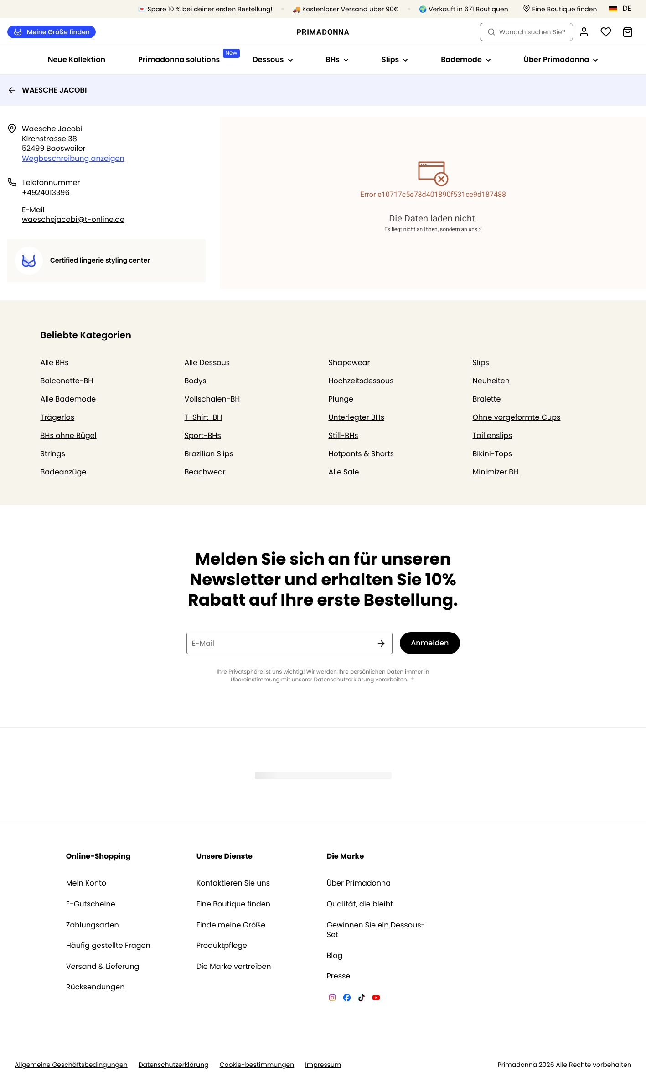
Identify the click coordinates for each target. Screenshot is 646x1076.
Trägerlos (58, 417)
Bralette (487, 399)
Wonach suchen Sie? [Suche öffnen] (526, 31)
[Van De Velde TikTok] (361, 999)
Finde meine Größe (231, 925)
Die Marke (345, 856)
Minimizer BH (496, 472)
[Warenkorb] (628, 32)
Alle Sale (344, 472)
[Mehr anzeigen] (412, 679)
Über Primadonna (359, 883)
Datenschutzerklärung (344, 680)
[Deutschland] (623, 8)
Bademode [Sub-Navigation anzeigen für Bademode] (466, 59)
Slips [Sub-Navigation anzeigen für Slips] (395, 59)
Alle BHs (55, 362)
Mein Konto (86, 883)
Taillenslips (492, 435)
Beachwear (205, 472)
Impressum (323, 1065)
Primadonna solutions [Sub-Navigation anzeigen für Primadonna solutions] (187, 57)
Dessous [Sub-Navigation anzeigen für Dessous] (273, 59)
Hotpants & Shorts (361, 453)
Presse (339, 976)
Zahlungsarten (92, 925)
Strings (53, 453)
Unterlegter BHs (357, 417)
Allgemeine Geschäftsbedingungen (71, 1065)
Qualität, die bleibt (360, 904)
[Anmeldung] (584, 32)
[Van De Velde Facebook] (346, 999)
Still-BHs (343, 435)
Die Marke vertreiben (233, 967)
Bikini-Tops (492, 453)
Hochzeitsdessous (361, 381)
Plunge (341, 399)
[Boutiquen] (560, 9)
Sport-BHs (203, 435)
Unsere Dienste (224, 856)
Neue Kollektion (76, 59)
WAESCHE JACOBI (47, 90)
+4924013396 (46, 192)
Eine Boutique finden (233, 904)
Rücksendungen (95, 987)
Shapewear (349, 362)
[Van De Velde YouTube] (376, 999)
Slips (481, 362)
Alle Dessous (207, 362)
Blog (335, 956)
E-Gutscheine (90, 904)
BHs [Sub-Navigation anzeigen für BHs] (337, 59)
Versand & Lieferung (103, 967)
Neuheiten (491, 381)
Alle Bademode (68, 399)
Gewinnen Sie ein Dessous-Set (376, 930)
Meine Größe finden (51, 32)
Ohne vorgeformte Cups (517, 417)
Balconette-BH (67, 381)
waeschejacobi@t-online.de (73, 219)
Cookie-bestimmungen (257, 1065)
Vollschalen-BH (212, 399)
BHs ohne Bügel (69, 435)
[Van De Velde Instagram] (332, 999)
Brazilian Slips (209, 453)
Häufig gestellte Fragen (108, 946)
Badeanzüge (64, 472)
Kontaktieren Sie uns (233, 883)
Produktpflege (221, 946)
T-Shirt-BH (203, 417)
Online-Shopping (98, 856)
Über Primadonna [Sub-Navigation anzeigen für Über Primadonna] (561, 59)
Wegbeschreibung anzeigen (73, 158)
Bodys (196, 381)
